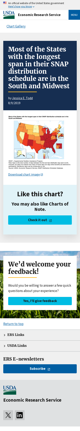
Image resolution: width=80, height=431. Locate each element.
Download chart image (24, 174)
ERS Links (15, 335)
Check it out (37, 220)
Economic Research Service (39, 15)
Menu (74, 15)
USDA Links (17, 346)
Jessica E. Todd (22, 98)
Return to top (13, 324)
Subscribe (37, 368)
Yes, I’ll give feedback (40, 301)
